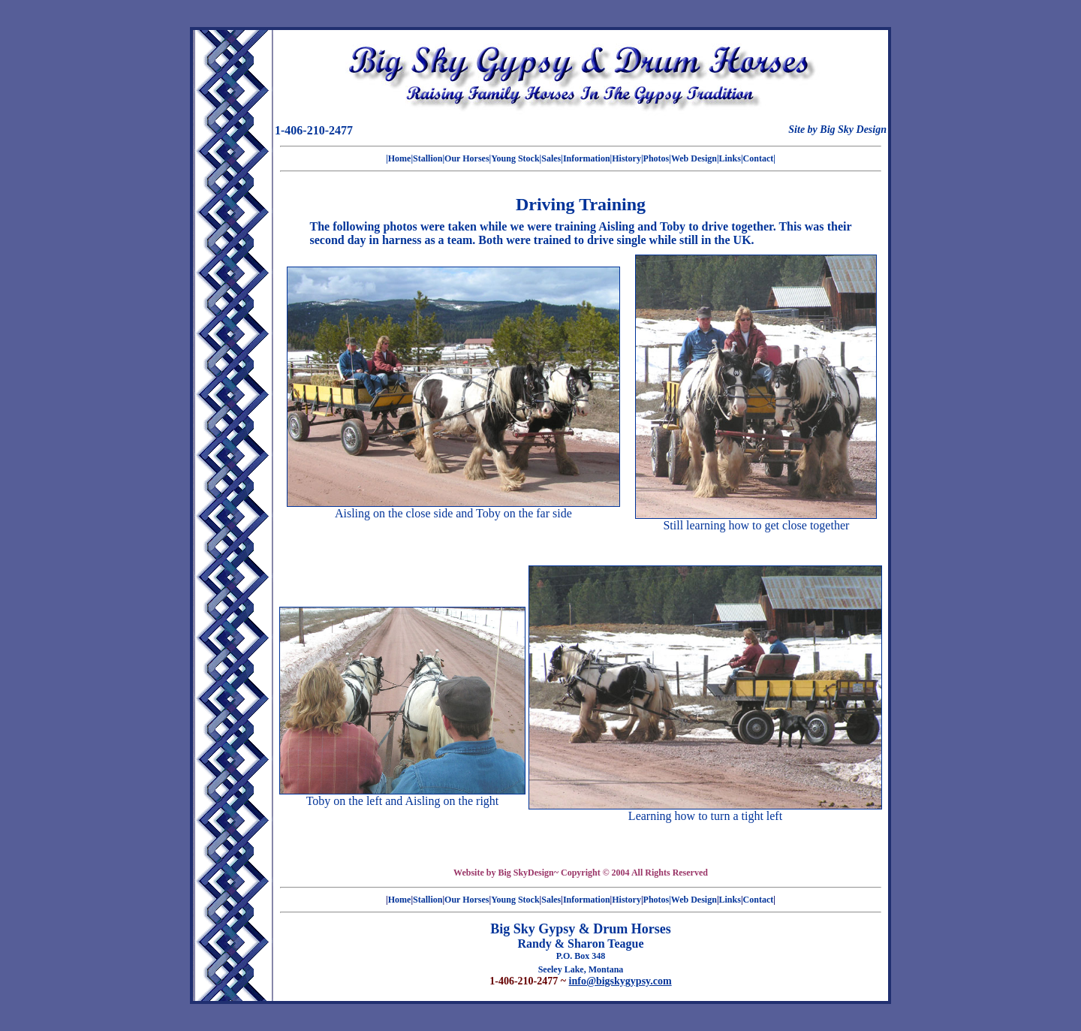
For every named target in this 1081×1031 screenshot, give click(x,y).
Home (399, 158)
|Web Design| (693, 158)
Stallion (427, 158)
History (626, 158)
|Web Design (693, 899)
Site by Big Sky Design (837, 129)
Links (730, 158)
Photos (656, 158)
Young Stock (515, 158)
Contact (758, 158)
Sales (551, 158)
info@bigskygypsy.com (620, 981)
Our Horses (466, 158)
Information (586, 158)
